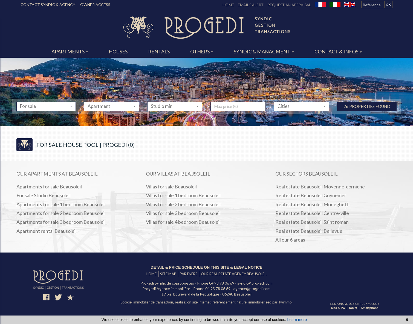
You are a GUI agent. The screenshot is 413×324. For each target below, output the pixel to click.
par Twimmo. (282, 302)
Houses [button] (118, 51)
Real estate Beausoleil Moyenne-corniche (320, 186)
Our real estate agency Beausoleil (234, 274)
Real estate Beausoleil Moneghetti (312, 204)
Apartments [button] (69, 51)
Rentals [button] (159, 51)
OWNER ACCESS (95, 4)
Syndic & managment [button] (264, 51)
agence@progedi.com (251, 288)
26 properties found (366, 117)
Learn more (297, 319)
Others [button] (201, 51)
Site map (168, 274)
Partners (188, 274)
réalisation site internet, (193, 302)
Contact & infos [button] (338, 51)
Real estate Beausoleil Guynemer (310, 195)
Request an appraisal (289, 4)
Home (228, 4)
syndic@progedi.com (255, 283)
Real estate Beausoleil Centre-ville (312, 213)
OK (388, 4)
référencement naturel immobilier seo (242, 302)
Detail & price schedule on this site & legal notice (206, 267)
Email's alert (251, 4)
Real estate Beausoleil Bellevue (308, 231)
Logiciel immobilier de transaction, (147, 302)
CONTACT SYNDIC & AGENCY (48, 4)
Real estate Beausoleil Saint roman (312, 222)
